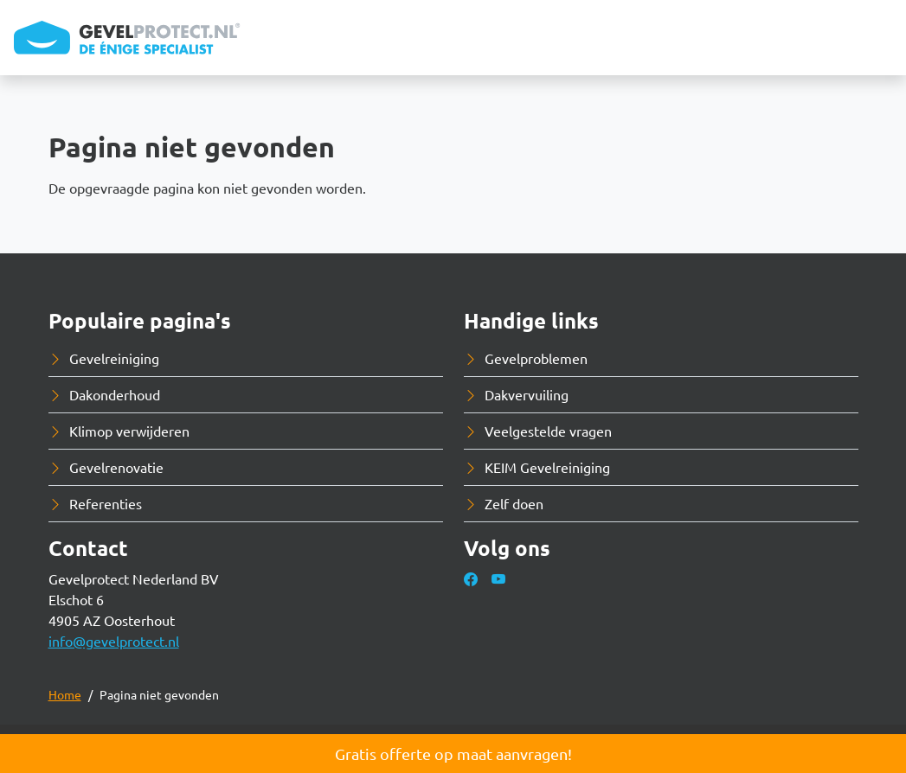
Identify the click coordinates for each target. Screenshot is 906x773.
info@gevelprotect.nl (113, 640)
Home (64, 694)
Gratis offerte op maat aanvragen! (453, 753)
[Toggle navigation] (878, 37)
